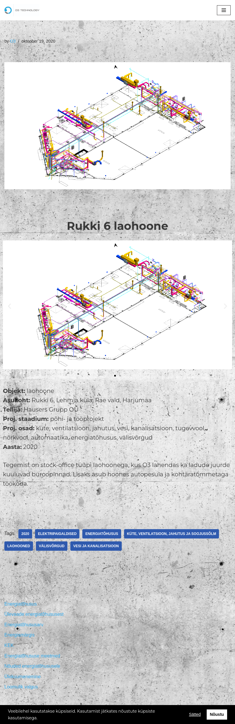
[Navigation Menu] (224, 10)
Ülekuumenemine (22, 676)
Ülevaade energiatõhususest (34, 614)
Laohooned (18, 546)
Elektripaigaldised (57, 534)
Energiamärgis (19, 634)
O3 (12, 41)
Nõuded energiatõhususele (32, 666)
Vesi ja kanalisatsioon (96, 546)
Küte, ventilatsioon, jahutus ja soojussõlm (171, 534)
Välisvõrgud (52, 546)
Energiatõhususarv (23, 624)
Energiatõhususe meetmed (32, 655)
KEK (9, 645)
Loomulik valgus (21, 686)
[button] (115, 376)
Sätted (195, 714)
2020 (25, 534)
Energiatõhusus (101, 534)
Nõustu (217, 714)
